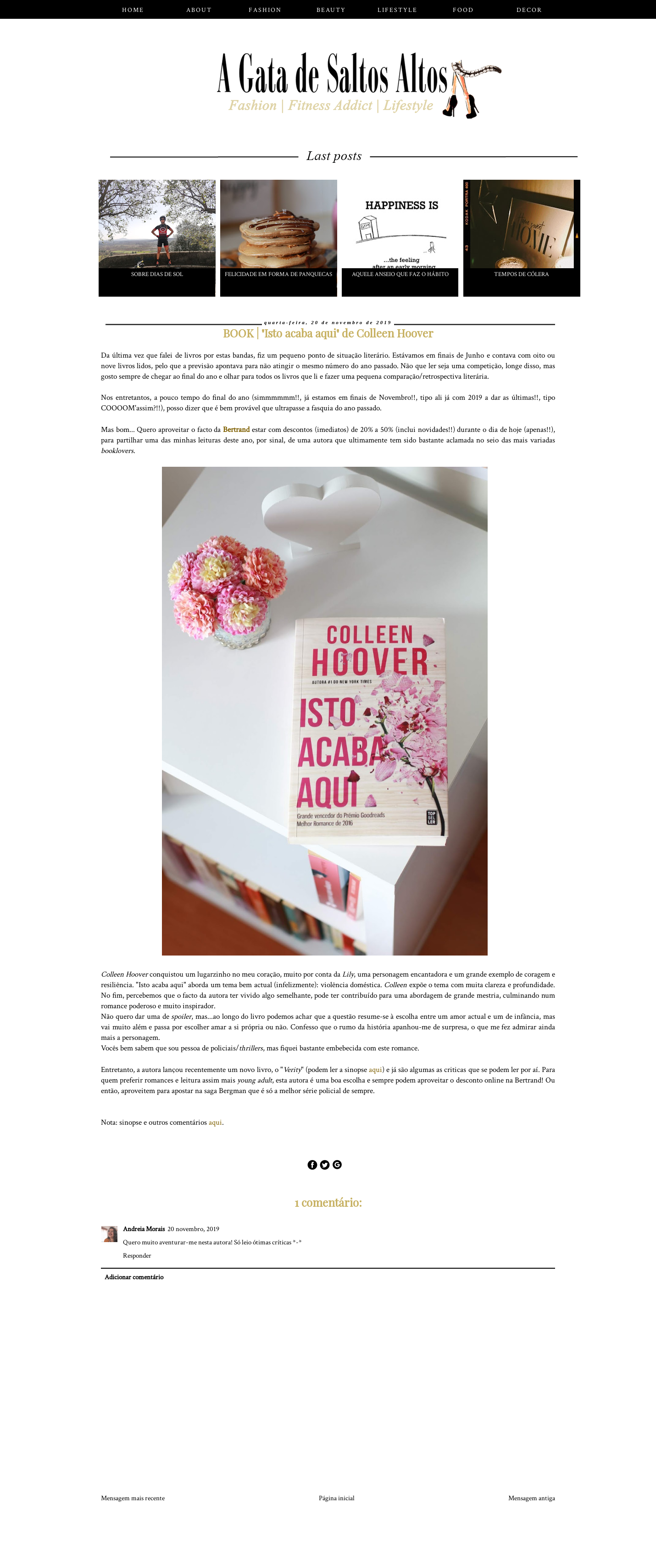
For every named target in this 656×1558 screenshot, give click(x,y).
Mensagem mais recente (133, 1498)
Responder (137, 1255)
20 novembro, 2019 (193, 1229)
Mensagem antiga (531, 1498)
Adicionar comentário (134, 1277)
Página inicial (337, 1498)
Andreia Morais (144, 1229)
